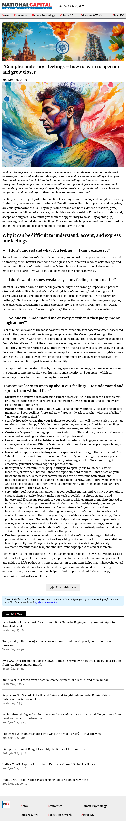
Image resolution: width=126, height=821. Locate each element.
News (5, 15)
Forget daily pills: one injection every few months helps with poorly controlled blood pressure (57, 643)
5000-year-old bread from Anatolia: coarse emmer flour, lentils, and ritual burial (55, 680)
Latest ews (14, 613)
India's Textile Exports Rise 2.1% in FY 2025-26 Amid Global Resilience (48, 764)
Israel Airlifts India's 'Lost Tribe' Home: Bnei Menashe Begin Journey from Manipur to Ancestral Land (58, 624)
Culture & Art (67, 15)
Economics (20, 15)
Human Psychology (43, 15)
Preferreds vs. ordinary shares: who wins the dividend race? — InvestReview (51, 733)
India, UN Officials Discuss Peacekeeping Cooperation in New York (45, 779)
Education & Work (91, 15)
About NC (118, 15)
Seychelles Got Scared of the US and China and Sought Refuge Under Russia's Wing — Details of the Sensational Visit (58, 697)
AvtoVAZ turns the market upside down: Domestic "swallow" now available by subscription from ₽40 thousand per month (61, 662)
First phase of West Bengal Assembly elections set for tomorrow (43, 749)
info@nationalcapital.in (45, 602)
